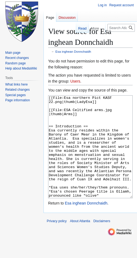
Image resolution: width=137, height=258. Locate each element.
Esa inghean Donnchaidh (73, 51)
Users (75, 81)
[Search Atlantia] (121, 28)
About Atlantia (80, 241)
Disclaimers (101, 241)
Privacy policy (57, 241)
